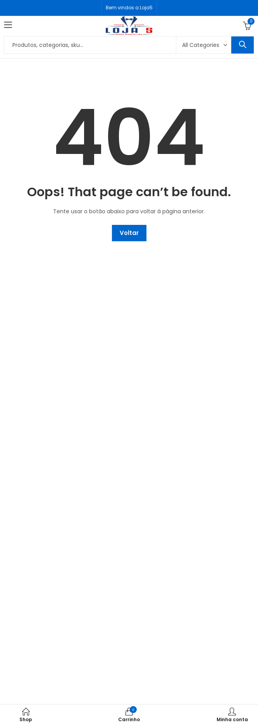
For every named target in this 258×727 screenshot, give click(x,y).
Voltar (129, 233)
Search (242, 45)
